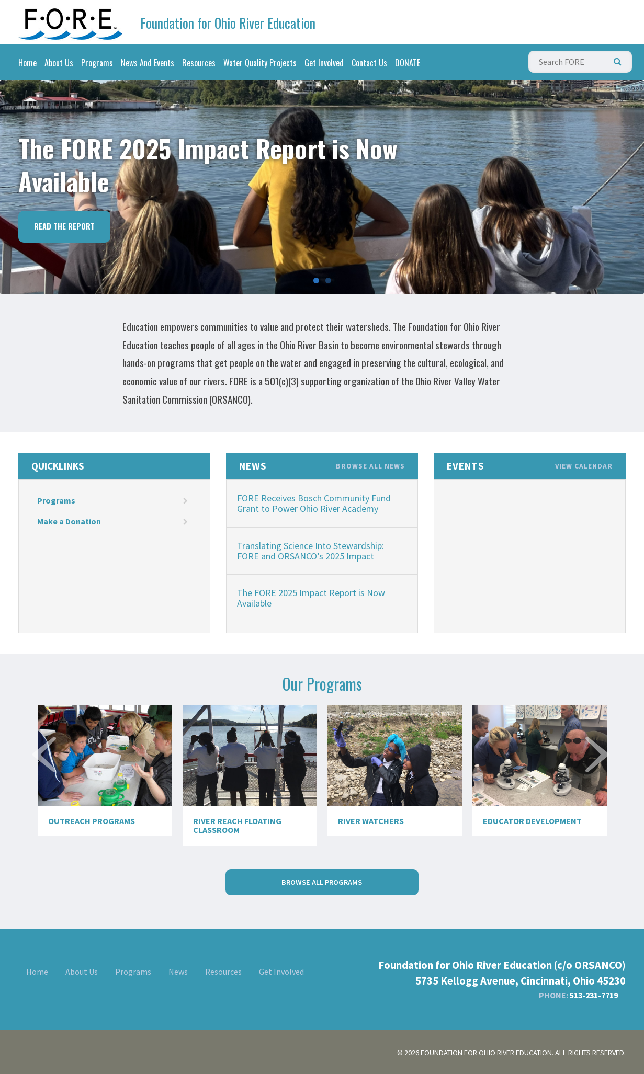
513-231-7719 (594, 995)
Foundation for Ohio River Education (227, 22)
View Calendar (584, 467)
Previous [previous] (45, 773)
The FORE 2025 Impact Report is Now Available (311, 598)
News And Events (147, 62)
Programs (97, 62)
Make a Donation (112, 521)
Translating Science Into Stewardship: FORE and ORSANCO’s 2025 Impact (310, 551)
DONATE (407, 62)
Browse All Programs (321, 882)
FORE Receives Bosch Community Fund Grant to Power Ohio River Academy (314, 503)
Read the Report (64, 226)
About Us (58, 62)
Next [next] (598, 773)
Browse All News (370, 467)
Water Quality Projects (260, 62)
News (178, 971)
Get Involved (324, 62)
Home (27, 62)
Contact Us (369, 62)
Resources (199, 62)
